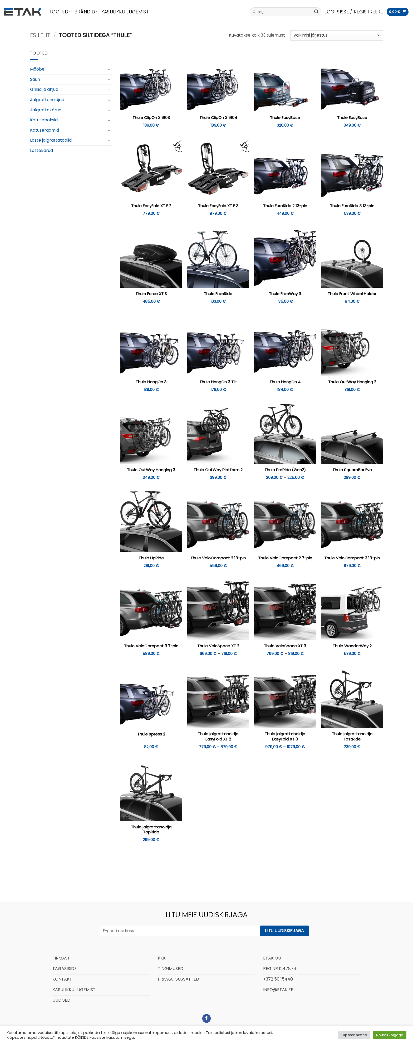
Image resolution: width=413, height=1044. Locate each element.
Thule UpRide (151, 558)
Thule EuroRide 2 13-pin (285, 205)
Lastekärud (41, 150)
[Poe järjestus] (336, 35)
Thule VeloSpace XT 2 (218, 646)
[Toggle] (109, 69)
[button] (354, 12)
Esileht (40, 35)
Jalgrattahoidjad (47, 100)
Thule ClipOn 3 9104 (218, 117)
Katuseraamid (44, 130)
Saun (35, 79)
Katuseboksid (44, 120)
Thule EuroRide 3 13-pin (352, 205)
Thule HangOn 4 (285, 382)
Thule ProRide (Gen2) (285, 470)
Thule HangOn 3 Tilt (218, 382)
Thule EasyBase (285, 117)
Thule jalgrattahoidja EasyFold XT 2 (218, 736)
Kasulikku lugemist (125, 12)
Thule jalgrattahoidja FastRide (352, 736)
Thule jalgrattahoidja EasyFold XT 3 (285, 736)
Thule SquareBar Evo (352, 470)
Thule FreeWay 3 (285, 293)
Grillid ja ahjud (44, 89)
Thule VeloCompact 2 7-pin (285, 558)
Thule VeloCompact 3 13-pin (352, 558)
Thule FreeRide (218, 293)
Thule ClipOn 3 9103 (151, 117)
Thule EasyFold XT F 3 (218, 205)
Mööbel (38, 69)
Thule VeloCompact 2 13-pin (218, 558)
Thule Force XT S (151, 293)
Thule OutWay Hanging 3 (151, 470)
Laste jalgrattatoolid (51, 140)
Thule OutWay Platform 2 (218, 470)
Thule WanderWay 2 (352, 646)
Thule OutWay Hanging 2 (352, 382)
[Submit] (316, 11)
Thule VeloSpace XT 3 (285, 646)
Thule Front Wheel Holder (352, 293)
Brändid (87, 12)
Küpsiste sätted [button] (354, 1034)
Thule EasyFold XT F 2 (151, 205)
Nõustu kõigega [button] (389, 1034)
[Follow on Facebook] (206, 1018)
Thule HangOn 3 (151, 382)
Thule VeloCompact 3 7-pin (151, 646)
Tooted (60, 12)
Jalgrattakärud (45, 110)
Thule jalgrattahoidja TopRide (151, 829)
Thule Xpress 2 (151, 734)
